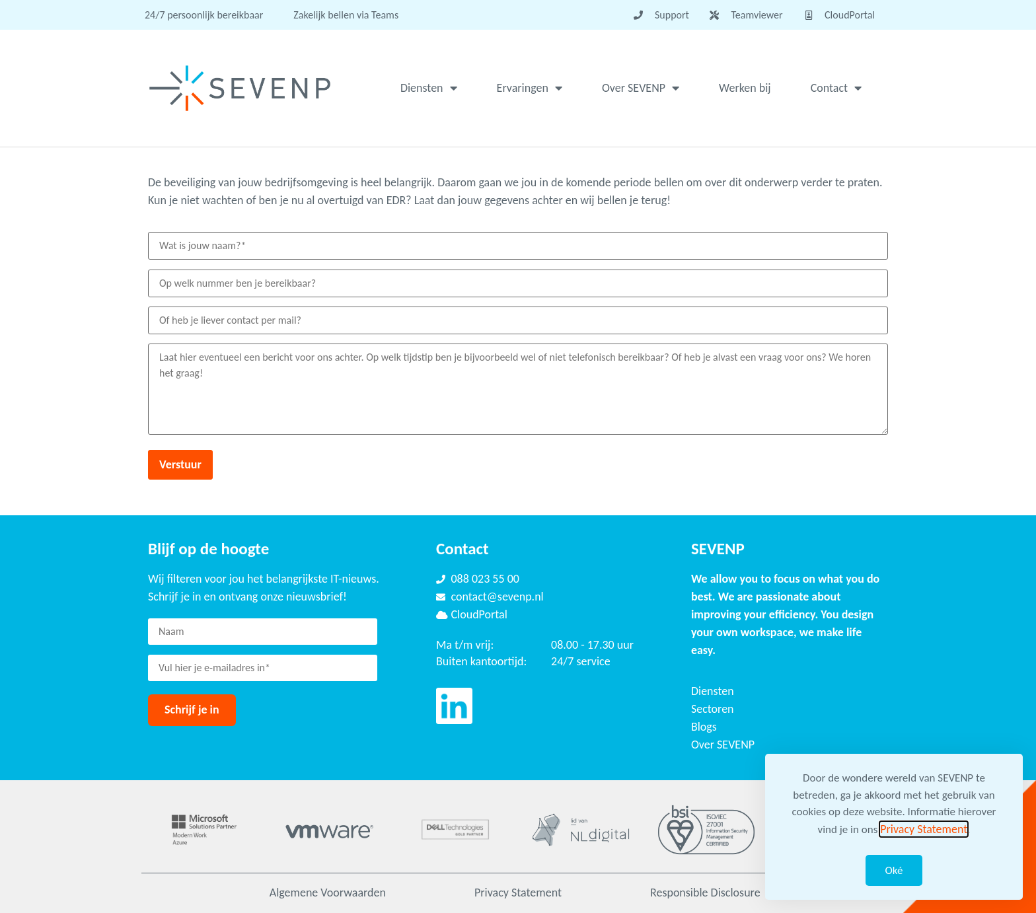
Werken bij (745, 88)
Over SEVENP (640, 87)
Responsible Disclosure (705, 892)
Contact (836, 87)
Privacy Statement (518, 892)
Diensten (428, 87)
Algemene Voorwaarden (328, 892)
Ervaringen (529, 87)
